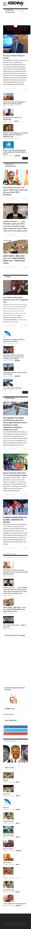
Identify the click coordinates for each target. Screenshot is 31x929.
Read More (22, 11)
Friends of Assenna (22, 925)
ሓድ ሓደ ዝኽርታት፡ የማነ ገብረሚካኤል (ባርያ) (14, 903)
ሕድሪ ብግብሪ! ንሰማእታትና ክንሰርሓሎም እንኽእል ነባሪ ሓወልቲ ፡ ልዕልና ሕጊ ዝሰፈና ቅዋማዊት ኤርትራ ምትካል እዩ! (13, 357)
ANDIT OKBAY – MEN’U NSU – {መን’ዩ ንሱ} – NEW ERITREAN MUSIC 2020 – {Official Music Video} (14, 609)
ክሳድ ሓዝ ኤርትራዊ (8, 849)
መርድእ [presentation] (25, 741)
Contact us (14, 923)
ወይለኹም (5, 780)
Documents (6, 925)
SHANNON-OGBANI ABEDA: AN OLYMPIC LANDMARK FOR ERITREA (15, 519)
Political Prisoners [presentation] (10, 741)
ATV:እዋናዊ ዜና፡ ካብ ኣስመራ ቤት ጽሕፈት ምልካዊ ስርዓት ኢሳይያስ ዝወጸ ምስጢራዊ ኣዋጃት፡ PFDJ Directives (15, 572)
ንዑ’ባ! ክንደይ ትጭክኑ (8, 890)
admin (4, 105)
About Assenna (6, 923)
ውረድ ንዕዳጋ (6, 794)
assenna (5, 782)
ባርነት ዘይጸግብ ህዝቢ (8, 835)
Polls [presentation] (14, 557)
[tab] (7, 557)
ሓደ (4, 876)
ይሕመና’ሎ (6, 807)
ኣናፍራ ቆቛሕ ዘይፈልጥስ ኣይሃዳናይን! (12, 388)
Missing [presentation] (20, 741)
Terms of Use (14, 925)
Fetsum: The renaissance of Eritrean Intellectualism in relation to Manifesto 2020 (15, 134)
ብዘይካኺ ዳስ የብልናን (8, 821)
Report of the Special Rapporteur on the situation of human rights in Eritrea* (14, 152)
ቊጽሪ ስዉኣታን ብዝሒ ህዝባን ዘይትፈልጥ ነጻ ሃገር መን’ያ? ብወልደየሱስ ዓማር (15, 299)
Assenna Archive (22, 923)
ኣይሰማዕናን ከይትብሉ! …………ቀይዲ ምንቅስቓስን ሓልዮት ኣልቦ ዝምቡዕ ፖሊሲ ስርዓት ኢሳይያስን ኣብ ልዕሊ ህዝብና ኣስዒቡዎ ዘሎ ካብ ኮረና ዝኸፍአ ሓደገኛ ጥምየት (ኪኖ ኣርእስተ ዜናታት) (15, 226)
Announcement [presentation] (22, 557)
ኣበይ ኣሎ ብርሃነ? (7, 862)
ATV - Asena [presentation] (7, 557)
